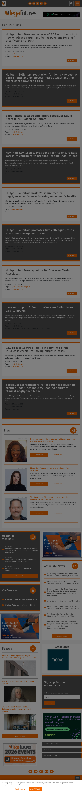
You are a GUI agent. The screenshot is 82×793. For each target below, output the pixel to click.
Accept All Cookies (35, 789)
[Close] (78, 783)
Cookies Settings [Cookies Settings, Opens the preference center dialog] (20, 789)
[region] (41, 786)
